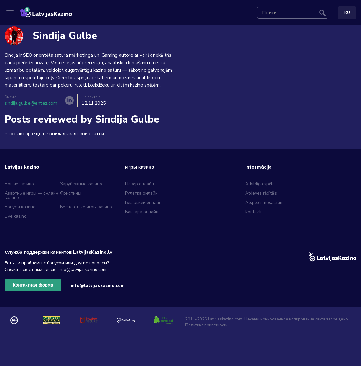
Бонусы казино (20, 207)
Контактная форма (33, 285)
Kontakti (253, 212)
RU (347, 12)
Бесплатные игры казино (86, 207)
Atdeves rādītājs (261, 193)
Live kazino (15, 216)
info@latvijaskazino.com (97, 285)
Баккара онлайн (141, 212)
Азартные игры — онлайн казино (31, 195)
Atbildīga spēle (260, 184)
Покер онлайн (139, 184)
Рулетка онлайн (141, 193)
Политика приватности (206, 325)
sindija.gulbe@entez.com (31, 103)
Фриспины (70, 193)
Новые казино (19, 184)
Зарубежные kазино (81, 184)
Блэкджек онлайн (143, 202)
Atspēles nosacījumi (264, 202)
